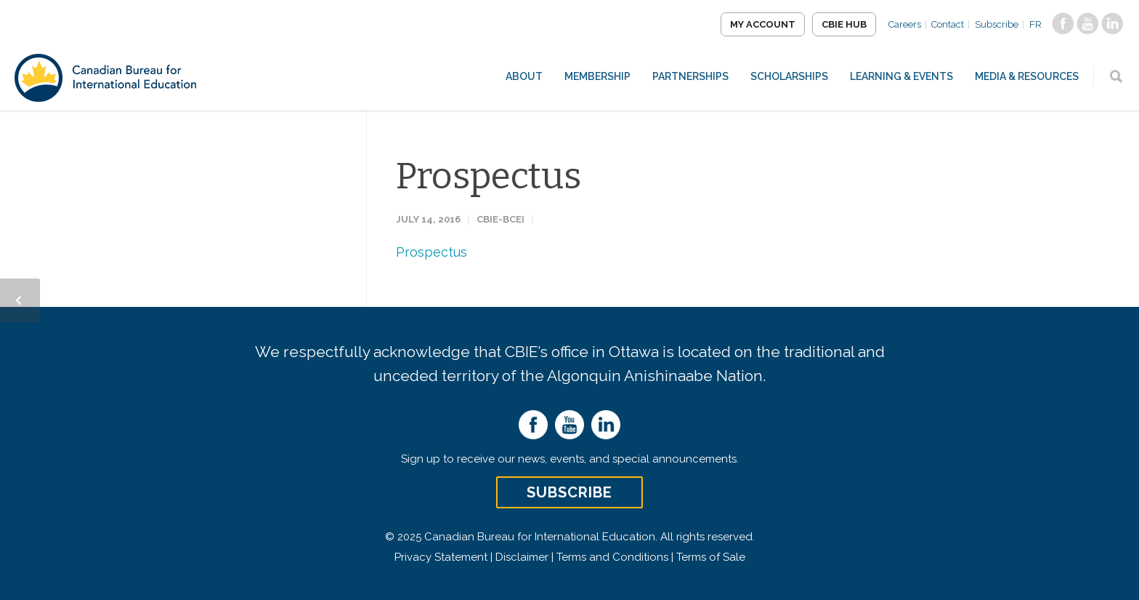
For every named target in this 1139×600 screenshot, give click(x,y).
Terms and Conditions (612, 557)
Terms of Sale (710, 557)
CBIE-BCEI (500, 219)
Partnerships (690, 76)
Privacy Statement (440, 557)
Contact (947, 24)
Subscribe (996, 24)
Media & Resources (1027, 76)
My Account (762, 24)
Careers (904, 24)
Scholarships (789, 76)
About (524, 76)
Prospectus (488, 176)
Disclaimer (521, 557)
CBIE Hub (843, 24)
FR (1035, 24)
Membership (597, 76)
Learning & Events (901, 76)
